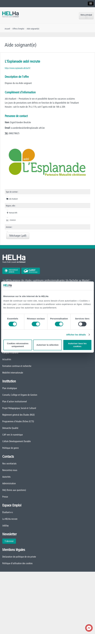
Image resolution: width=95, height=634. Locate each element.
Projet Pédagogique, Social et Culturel (19, 408)
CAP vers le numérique (12, 434)
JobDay (5, 525)
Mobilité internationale (12, 372)
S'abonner (9, 541)
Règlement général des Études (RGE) (18, 414)
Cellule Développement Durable (16, 441)
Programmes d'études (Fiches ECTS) (18, 421)
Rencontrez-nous (9, 470)
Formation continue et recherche (16, 366)
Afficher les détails (76, 334)
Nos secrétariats (9, 463)
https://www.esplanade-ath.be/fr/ (17, 68)
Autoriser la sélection (47, 345)
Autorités (6, 476)
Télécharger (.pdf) (17, 235)
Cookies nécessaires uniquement (17, 345)
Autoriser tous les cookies (77, 345)
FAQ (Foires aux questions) (14, 490)
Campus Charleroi (10, 352)
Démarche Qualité (10, 428)
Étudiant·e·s (7, 512)
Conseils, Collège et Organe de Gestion (19, 394)
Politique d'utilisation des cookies (17, 563)
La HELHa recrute (9, 518)
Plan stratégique (9, 388)
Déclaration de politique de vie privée (19, 556)
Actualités (6, 359)
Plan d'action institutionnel (14, 401)
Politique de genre (10, 447)
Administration (9, 483)
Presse (5, 496)
